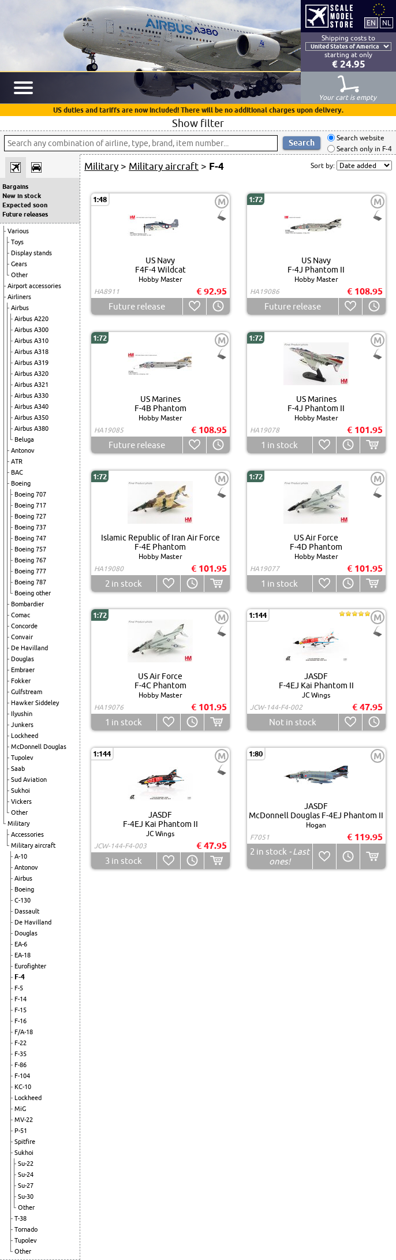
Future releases (25, 214)
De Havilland (29, 647)
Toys (17, 241)
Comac (20, 615)
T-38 (20, 1218)
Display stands (31, 252)
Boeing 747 (30, 538)
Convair (22, 636)
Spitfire (24, 1141)
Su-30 (25, 1196)
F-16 (20, 1020)
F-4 (19, 977)
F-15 (20, 1009)
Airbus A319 (31, 362)
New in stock (21, 195)
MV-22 (23, 1119)
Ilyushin (21, 713)
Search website (359, 137)
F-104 (22, 1075)
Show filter (198, 123)
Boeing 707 (30, 494)
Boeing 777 (30, 571)
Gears (19, 263)
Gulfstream (26, 691)
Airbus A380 (31, 428)
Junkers (22, 724)
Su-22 (25, 1163)
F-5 (18, 988)
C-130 (22, 900)
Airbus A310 (31, 340)
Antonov (23, 450)
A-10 (20, 856)
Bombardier (27, 604)
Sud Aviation (29, 779)
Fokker (21, 680)
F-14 (20, 999)
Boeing (21, 483)
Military (18, 823)
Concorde (24, 625)
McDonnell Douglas (38, 746)
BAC (17, 472)
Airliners (19, 296)
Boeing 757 (30, 549)
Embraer (23, 669)
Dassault (26, 911)
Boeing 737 (30, 527)
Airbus (20, 307)
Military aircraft (33, 845)
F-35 (20, 1053)
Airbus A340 (31, 406)
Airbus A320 (31, 373)
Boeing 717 (30, 505)
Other (19, 274)
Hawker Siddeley (35, 702)
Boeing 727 (30, 516)
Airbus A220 (31, 318)
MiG (20, 1108)
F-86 (20, 1064)
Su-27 (25, 1185)
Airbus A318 (31, 351)
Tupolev (22, 757)
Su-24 (25, 1174)
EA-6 (20, 944)
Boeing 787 (30, 582)
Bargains (15, 186)
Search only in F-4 (363, 148)
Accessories (27, 834)
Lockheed (24, 735)
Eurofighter (30, 966)
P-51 (20, 1130)
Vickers (21, 801)
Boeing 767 (30, 560)
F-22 (20, 1042)
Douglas (22, 658)
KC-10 (22, 1086)
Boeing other (32, 593)
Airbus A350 (31, 417)
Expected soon (24, 205)
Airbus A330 (31, 395)
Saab (18, 768)
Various (18, 231)
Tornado (26, 1229)
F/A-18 (23, 1031)
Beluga (24, 439)
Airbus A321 (31, 384)
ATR (17, 461)
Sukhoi (20, 790)
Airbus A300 (31, 329)
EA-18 (22, 955)
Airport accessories (34, 285)
